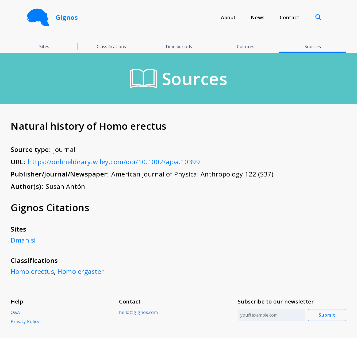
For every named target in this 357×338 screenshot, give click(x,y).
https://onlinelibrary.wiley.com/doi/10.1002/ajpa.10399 (114, 161)
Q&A (15, 312)
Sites (44, 46)
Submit (327, 315)
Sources (313, 46)
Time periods (178, 46)
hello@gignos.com (138, 312)
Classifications (111, 46)
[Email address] (271, 315)
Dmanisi (23, 240)
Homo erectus (32, 271)
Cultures (245, 46)
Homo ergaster (80, 271)
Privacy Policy (25, 321)
